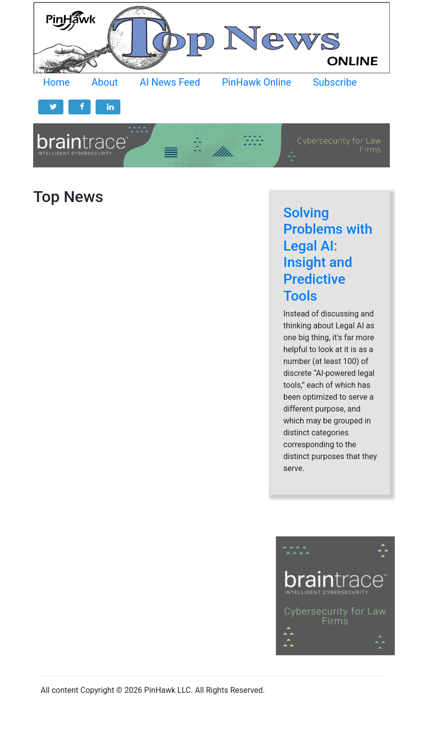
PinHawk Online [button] (256, 82)
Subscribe (335, 82)
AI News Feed (170, 82)
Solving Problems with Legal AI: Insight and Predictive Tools (327, 254)
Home (56, 82)
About (105, 82)
